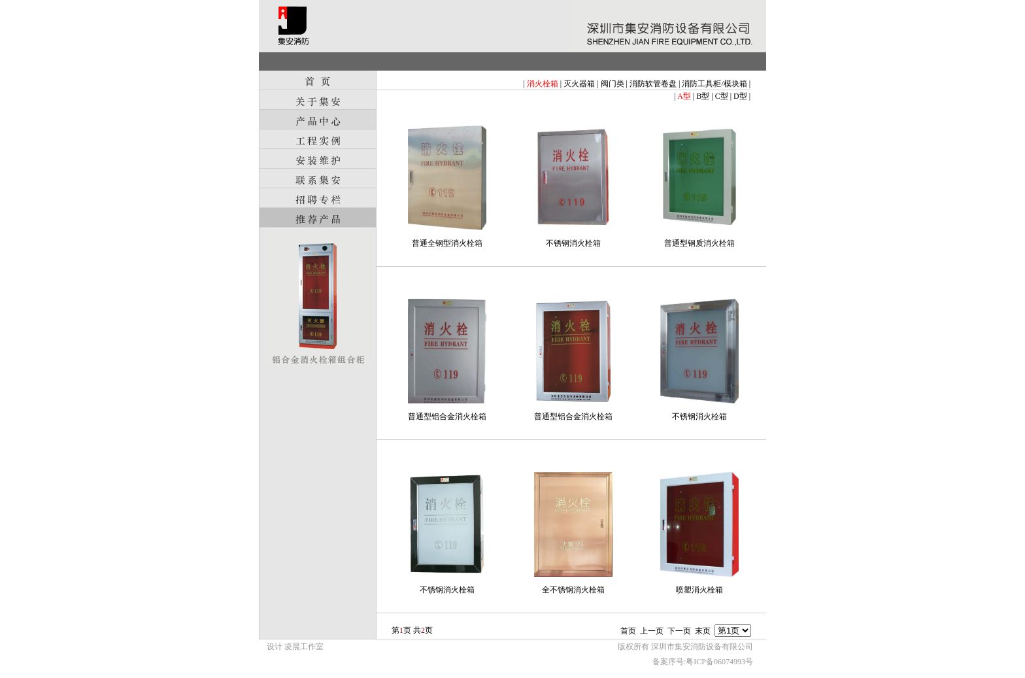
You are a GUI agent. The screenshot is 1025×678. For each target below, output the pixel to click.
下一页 (679, 631)
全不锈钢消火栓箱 (573, 589)
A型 (684, 96)
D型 (740, 96)
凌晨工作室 (304, 646)
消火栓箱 (542, 83)
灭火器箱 (579, 83)
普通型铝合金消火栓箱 (447, 416)
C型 (721, 96)
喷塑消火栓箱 (699, 589)
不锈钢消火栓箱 (573, 243)
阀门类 (612, 83)
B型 (702, 96)
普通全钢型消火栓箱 (447, 243)
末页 (703, 631)
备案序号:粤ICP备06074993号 (702, 661)
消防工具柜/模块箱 (714, 83)
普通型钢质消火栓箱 (699, 243)
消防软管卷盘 (653, 83)
